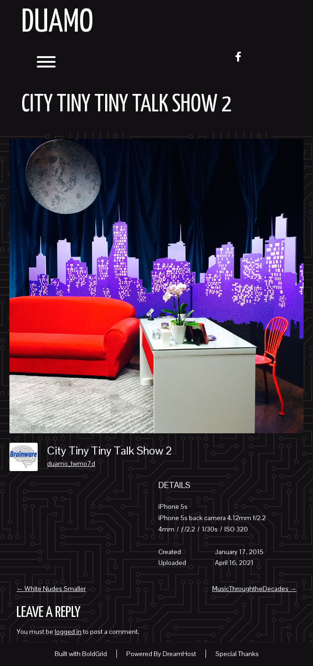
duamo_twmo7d (71, 463)
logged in (68, 631)
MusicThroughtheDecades (254, 588)
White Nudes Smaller (51, 588)
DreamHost (179, 653)
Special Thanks (237, 653)
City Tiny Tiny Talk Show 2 (126, 104)
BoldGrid (94, 653)
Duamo (57, 23)
